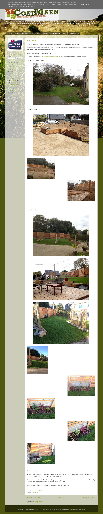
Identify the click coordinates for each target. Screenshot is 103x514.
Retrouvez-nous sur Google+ (34, 502)
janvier (13, 82)
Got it (93, 4)
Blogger (83, 509)
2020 (10, 71)
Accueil (10, 33)
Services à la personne (21, 33)
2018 (10, 76)
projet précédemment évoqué (50, 56)
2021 (10, 69)
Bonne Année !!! (32, 40)
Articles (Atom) (38, 501)
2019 (10, 73)
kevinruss (72, 509)
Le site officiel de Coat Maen (51, 33)
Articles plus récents (34, 498)
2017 (10, 78)
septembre (14, 80)
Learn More (85, 4)
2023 (10, 66)
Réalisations (35, 492)
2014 (10, 92)
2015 (10, 90)
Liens (64, 33)
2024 (10, 64)
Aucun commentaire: (49, 490)
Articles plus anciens (87, 498)
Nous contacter (35, 33)
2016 (10, 88)
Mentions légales (74, 33)
